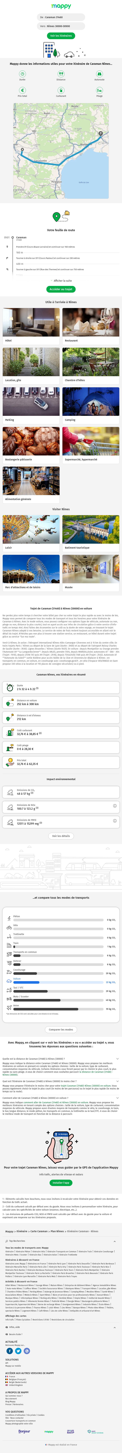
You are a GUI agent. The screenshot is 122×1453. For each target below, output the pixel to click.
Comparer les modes (61, 1029)
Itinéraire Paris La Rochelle (38, 1273)
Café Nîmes (44, 1311)
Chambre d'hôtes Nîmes (17, 1292)
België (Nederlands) (16, 1382)
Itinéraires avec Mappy (15, 1264)
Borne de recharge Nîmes (49, 1304)
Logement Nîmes (29, 1311)
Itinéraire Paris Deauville (79, 1264)
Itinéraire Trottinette (68, 1255)
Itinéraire (9, 1252)
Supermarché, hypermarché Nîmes (20, 1304)
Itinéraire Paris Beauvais (87, 1273)
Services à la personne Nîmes (18, 1308)
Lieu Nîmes (66, 1308)
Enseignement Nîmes (72, 1304)
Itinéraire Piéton (23, 1252)
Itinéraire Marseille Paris (16, 1267)
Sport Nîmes (45, 1295)
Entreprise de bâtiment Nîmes (78, 1285)
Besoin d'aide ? (13, 1334)
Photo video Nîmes (96, 1308)
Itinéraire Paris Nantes (15, 1270)
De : (51, 17)
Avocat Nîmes (103, 1295)
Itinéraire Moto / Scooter (16, 1255)
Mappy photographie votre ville (19, 1424)
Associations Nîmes (13, 1295)
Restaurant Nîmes (26, 1285)
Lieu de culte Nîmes (59, 1311)
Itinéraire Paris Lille (38, 1267)
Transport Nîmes (89, 1288)
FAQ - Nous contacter (14, 1418)
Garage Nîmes (42, 1285)
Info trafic (9, 1320)
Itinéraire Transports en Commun (61, 1252)
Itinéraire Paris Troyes (67, 1276)
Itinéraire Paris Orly (57, 1267)
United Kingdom (14, 1385)
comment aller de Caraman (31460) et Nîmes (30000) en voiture (56, 1102)
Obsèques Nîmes (72, 1288)
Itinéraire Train (85, 1252)
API (6, 1363)
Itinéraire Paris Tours (64, 1270)
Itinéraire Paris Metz (46, 1276)
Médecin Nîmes (31, 1295)
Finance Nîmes (40, 1308)
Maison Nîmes (57, 1285)
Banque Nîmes (79, 1308)
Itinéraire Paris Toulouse (79, 1267)
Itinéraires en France (37, 1264)
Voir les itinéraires (61, 35)
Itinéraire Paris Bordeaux (103, 1264)
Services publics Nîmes (15, 1301)
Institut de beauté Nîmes (99, 1298)
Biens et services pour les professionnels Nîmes (74, 1295)
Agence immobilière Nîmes (104, 1285)
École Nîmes (104, 1304)
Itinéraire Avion (50, 1255)
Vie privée (31, 1415)
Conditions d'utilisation (15, 1415)
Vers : (55, 26)
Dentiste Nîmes (65, 1298)
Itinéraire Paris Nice (100, 1267)
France (10, 1376)
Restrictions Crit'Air (41, 1320)
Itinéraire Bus (35, 1255)
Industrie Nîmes (90, 1304)
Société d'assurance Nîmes (51, 1288)
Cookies (41, 1415)
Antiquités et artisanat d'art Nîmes (85, 1311)
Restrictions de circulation (62, 1320)
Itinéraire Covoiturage (103, 1252)
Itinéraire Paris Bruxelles (63, 1273)
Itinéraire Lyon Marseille (25, 1276)
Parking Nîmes (36, 1292)
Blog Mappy (10, 1401)
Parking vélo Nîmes (48, 1298)
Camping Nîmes (77, 1292)
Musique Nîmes (12, 1298)
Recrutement (11, 1399)
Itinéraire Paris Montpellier (87, 1270)
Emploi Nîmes (80, 1298)
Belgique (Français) (15, 1379)
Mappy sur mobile (13, 1366)
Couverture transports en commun (20, 1421)
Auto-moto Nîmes (14, 1288)
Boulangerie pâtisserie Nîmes (95, 1301)
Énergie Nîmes (74, 1301)
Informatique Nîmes (29, 1298)
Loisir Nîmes (54, 1308)
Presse (8, 1404)
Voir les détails (61, 836)
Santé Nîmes (107, 1292)
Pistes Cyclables (23, 1320)
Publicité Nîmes (58, 1301)
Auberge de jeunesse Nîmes (56, 1292)
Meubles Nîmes (93, 1292)
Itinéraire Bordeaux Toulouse (40, 1270)
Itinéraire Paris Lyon (57, 1264)
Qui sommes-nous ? (14, 1396)
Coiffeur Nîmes (30, 1288)
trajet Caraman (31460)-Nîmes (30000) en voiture (86, 1085)
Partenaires (18, 1404)
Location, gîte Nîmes (107, 1288)
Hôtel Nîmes (10, 1285)
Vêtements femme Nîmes (39, 1301)
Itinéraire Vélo (38, 1252)
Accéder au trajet (61, 289)
